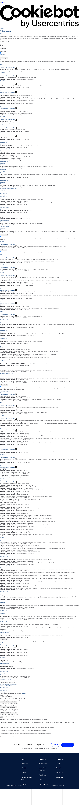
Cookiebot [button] (39, 81)
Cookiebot (24, 693)
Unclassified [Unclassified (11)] (4, 639)
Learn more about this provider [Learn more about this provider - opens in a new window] (8, 67)
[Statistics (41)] (3, 250)
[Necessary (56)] (4, 58)
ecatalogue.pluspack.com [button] (39, 149)
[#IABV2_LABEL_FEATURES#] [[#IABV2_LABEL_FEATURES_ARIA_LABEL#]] (8, 707)
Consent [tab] (2, 28)
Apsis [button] (39, 65)
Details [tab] (1, 30)
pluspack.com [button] (39, 345)
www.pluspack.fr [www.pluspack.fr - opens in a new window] (4, 689)
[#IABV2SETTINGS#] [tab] (5, 31)
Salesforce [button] (39, 125)
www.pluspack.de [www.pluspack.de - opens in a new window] (4, 690)
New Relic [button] (39, 117)
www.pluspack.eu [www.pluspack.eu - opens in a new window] (4, 687)
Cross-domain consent (5, 679)
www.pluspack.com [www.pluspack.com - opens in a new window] (4, 692)
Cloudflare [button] (39, 73)
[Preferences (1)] (4, 235)
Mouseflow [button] (39, 287)
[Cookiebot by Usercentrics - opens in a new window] (39, 16)
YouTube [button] (39, 479)
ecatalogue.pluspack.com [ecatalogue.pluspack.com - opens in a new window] (6, 685)
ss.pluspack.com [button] (39, 214)
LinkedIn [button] (39, 105)
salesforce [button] (39, 361)
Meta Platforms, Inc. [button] (39, 392)
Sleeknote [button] (39, 300)
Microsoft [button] (39, 273)
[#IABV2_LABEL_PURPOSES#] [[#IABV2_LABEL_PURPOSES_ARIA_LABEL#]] (8, 702)
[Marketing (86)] (4, 385)
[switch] (0, 47)
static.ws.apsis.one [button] (39, 221)
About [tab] (1, 33)
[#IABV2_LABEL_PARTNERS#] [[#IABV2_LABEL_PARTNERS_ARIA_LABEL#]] (8, 712)
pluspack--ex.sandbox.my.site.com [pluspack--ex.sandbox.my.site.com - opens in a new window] (8, 684)
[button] (39, 142)
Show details (3, 54)
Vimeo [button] (39, 133)
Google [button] (39, 89)
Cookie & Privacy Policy (58, 785)
